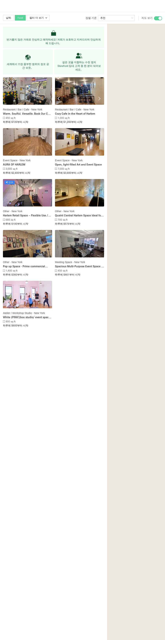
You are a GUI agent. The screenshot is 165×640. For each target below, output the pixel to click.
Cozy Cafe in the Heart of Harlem (75, 113)
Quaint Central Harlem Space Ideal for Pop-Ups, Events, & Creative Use (78, 215)
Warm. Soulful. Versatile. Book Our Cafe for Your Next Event (27, 114)
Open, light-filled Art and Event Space (78, 164)
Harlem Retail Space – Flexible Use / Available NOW (25, 215)
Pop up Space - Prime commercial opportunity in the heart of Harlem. (24, 266)
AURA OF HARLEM (14, 164)
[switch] (158, 18)
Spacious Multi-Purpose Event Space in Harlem (79, 266)
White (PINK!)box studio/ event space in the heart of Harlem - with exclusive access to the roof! (26, 317)
